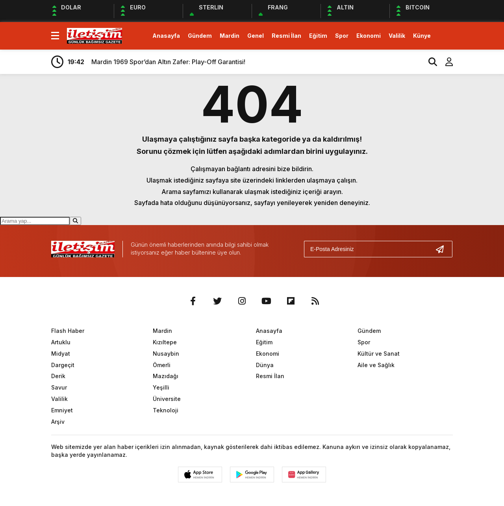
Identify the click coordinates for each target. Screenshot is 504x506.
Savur (59, 387)
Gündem (200, 35)
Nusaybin (166, 353)
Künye (422, 35)
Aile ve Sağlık (376, 365)
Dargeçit (62, 365)
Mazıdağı (165, 376)
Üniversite (167, 398)
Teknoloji (165, 410)
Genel (255, 35)
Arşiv (58, 421)
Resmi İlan (286, 35)
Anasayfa (166, 35)
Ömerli (161, 365)
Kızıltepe (165, 342)
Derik (58, 376)
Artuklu (60, 342)
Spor (341, 35)
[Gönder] (443, 249)
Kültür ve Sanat (379, 353)
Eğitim (318, 35)
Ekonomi (368, 35)
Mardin (229, 35)
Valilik (397, 35)
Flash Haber (67, 330)
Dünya (265, 365)
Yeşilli (161, 387)
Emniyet (62, 410)
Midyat (60, 353)
